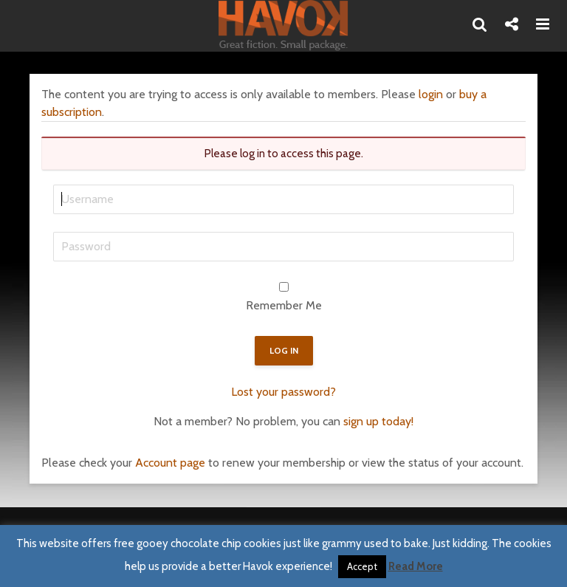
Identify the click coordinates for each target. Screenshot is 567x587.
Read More (415, 566)
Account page (170, 463)
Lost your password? (283, 392)
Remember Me (284, 305)
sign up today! (378, 421)
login (431, 94)
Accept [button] (362, 566)
